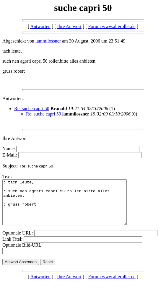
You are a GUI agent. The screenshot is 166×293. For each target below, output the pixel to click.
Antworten (40, 26)
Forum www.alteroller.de (111, 26)
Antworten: (13, 98)
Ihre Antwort (69, 26)
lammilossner (48, 40)
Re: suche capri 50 (31, 108)
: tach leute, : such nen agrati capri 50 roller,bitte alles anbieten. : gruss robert (71, 206)
